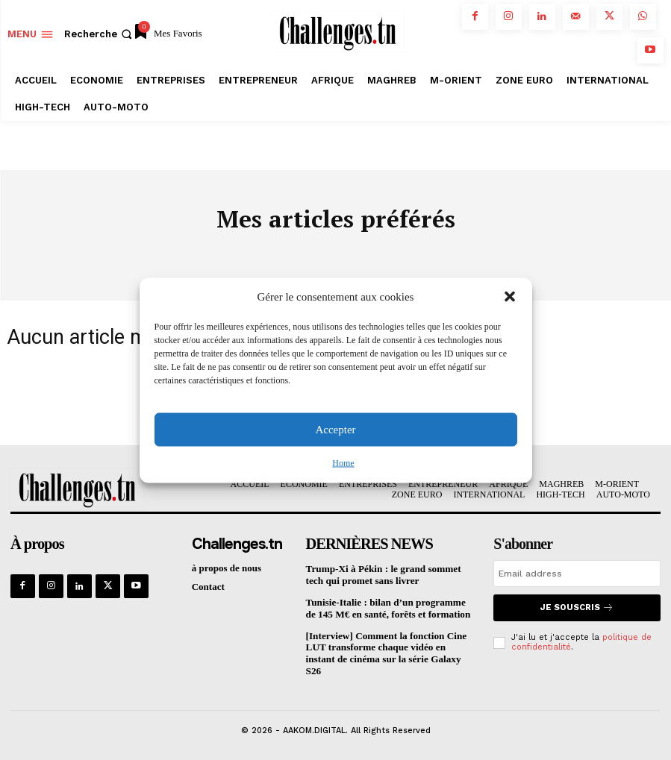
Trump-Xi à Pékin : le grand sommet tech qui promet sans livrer (382, 574)
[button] (509, 296)
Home (343, 462)
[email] (577, 573)
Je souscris (577, 607)
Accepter (335, 430)
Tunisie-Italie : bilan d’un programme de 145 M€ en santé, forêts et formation (387, 607)
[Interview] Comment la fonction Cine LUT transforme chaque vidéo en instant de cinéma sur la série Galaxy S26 (385, 652)
